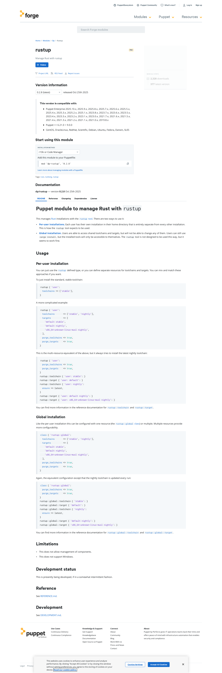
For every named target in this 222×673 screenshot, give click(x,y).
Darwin (119, 129)
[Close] (183, 664)
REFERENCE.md (48, 596)
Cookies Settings (135, 664)
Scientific (82, 129)
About (112, 632)
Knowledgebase (89, 635)
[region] (111, 664)
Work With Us (116, 642)
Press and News (117, 645)
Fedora (110, 129)
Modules (142, 16)
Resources (192, 16)
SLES (126, 129)
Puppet (166, 16)
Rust (53, 218)
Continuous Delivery (59, 632)
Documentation (89, 638)
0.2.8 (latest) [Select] (49, 92)
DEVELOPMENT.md (50, 615)
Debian (92, 129)
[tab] (41, 198)
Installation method (46, 148)
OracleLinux (61, 129)
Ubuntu (101, 129)
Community (115, 635)
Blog (112, 638)
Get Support (87, 632)
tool (85, 218)
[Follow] (41, 64)
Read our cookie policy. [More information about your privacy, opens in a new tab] (65, 669)
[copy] (128, 164)
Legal (22, 666)
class (127, 423)
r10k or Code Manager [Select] (59, 152)
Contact (113, 648)
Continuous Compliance (61, 635)
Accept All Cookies (158, 664)
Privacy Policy (33, 666)
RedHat (73, 129)
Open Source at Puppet (92, 642)
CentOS (50, 129)
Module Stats (153, 74)
